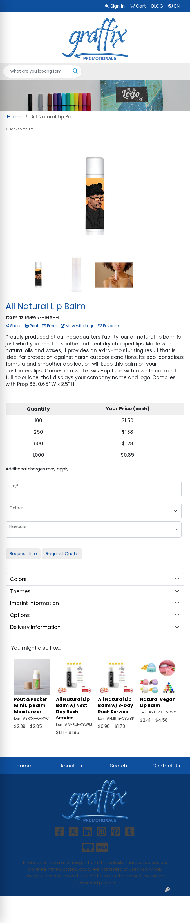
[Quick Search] (36, 71)
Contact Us (166, 765)
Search (118, 765)
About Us (71, 765)
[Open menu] (178, 71)
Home (23, 765)
